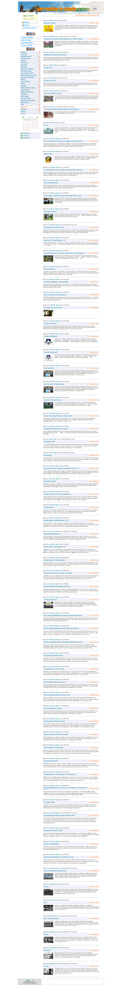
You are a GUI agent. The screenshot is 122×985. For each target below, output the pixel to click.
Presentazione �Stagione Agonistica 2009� (56, 282)
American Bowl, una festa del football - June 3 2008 (58, 573)
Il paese (24, 85)
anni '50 (46, 125)
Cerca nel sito (26, 133)
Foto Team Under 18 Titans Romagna (54, 384)
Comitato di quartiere (28, 69)
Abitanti (24, 52)
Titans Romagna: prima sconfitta (53, 708)
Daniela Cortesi (54, 36)
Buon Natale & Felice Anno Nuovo (53, 307)
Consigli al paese (27, 71)
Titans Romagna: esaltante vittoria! (53, 655)
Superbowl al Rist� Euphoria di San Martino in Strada (58, 857)
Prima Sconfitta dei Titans (51, 182)
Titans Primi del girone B (50, 352)
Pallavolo (24, 94)
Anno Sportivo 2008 (49, 802)
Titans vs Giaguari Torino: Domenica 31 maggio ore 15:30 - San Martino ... (64, 141)
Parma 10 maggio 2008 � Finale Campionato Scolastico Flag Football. (63, 615)
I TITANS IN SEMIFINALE (50, 336)
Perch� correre (48, 67)
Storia (23, 111)
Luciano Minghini (54, 813)
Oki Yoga (46, 966)
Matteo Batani (54, 65)
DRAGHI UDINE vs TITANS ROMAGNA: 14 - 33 (56, 520)
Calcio (24, 60)
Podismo (46, 934)
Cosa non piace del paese (29, 75)
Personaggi (25, 96)
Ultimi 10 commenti (27, 37)
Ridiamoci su (25, 102)
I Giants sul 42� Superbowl (51, 844)
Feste (23, 79)
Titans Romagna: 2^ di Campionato (53, 747)
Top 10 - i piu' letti (27, 45)
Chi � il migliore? (49, 507)
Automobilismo (26, 58)
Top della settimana (27, 42)
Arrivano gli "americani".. (51, 599)
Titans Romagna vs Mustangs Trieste (54, 227)
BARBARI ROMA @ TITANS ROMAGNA (54, 560)
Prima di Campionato (49, 269)
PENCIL (28, 980)
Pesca (45, 902)
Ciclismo (24, 67)
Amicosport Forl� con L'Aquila (52, 93)
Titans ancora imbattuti (50, 211)
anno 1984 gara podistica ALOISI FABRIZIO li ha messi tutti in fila (61, 109)
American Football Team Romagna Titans (55, 870)
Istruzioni (26, 25)
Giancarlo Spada (54, 138)
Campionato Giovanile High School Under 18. (56, 428)
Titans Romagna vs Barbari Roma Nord (54, 721)
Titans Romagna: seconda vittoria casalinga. (56, 734)
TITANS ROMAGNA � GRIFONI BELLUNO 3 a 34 (57, 586)
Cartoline (24, 64)
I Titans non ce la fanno (50, 323)
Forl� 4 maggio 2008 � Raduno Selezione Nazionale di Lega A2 (61, 628)
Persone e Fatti (26, 98)
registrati (31, 15)
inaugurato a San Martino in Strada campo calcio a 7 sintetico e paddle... (63, 39)
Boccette (46, 886)
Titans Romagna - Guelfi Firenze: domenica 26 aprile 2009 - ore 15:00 (62, 195)
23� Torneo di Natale (49, 23)
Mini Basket (47, 950)
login (26, 15)
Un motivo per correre (50, 80)
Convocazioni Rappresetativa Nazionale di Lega (57, 695)
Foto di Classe (26, 81)
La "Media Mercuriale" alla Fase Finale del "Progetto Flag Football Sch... (63, 170)
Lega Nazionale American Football (53, 830)
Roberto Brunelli (54, 868)
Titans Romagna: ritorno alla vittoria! (54, 669)
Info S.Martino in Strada (28, 87)
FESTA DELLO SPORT (50, 481)
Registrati (26, 22)
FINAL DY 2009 (48, 154)
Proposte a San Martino (28, 100)
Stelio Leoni (53, 106)
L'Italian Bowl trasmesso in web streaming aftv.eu (57, 494)
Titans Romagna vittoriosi (51, 761)
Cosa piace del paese (28, 77)
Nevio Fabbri (53, 439)
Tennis (24, 113)
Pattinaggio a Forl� (49, 441)
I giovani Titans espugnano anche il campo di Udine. (58, 416)
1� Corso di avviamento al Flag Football (55, 294)
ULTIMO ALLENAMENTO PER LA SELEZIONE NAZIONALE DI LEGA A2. (63, 642)
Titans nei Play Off (49, 368)
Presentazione (48, 455)
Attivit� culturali (26, 56)
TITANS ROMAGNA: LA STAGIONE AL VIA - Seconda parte (59, 774)
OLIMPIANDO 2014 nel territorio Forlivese (55, 55)
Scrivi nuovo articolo (30, 27)
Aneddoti (24, 54)
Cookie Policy (26, 138)
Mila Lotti (52, 122)
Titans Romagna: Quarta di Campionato (54, 682)
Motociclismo (26, 90)
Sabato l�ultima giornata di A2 (52, 534)
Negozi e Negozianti (27, 92)
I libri (23, 83)
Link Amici (25, 135)
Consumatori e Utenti (28, 73)
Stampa (24, 109)
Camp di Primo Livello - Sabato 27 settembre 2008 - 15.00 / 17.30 (61, 468)
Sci (23, 104)
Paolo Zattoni (53, 20)
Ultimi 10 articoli (26, 40)
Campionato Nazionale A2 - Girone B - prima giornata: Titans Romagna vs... (64, 253)
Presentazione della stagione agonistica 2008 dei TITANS (59, 815)
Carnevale (25, 62)
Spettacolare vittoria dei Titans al (53, 400)
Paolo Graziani (54, 91)
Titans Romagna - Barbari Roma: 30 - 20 (54, 546)
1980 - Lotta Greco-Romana (51, 918)
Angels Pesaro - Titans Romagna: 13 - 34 (55, 240)
